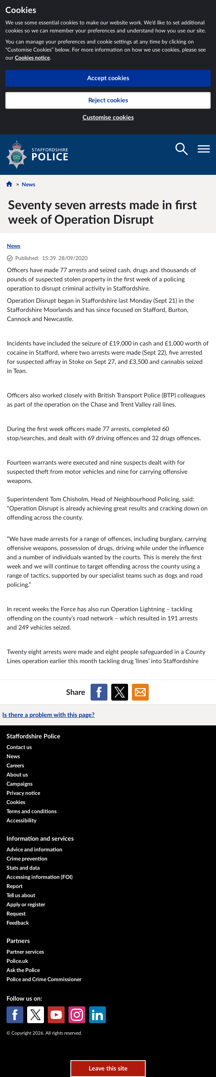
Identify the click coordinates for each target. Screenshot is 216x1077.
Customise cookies (108, 118)
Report (14, 886)
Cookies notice (32, 58)
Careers (15, 766)
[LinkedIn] (97, 1014)
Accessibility (21, 820)
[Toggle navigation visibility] (203, 148)
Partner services (25, 952)
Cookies (15, 802)
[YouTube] (56, 1014)
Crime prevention (26, 859)
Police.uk (17, 961)
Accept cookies (108, 78)
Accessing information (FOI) (39, 877)
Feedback (17, 923)
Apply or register (25, 904)
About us (17, 775)
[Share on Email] (140, 692)
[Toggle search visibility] (181, 148)
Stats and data (23, 868)
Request (16, 914)
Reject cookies (108, 100)
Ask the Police (23, 970)
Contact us (19, 747)
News (28, 184)
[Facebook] (14, 1014)
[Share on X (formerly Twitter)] (119, 692)
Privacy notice (23, 793)
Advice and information (34, 850)
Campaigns (19, 784)
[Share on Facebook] (99, 692)
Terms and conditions (31, 811)
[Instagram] (76, 1014)
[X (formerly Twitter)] (35, 1014)
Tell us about (20, 895)
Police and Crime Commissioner (43, 979)
